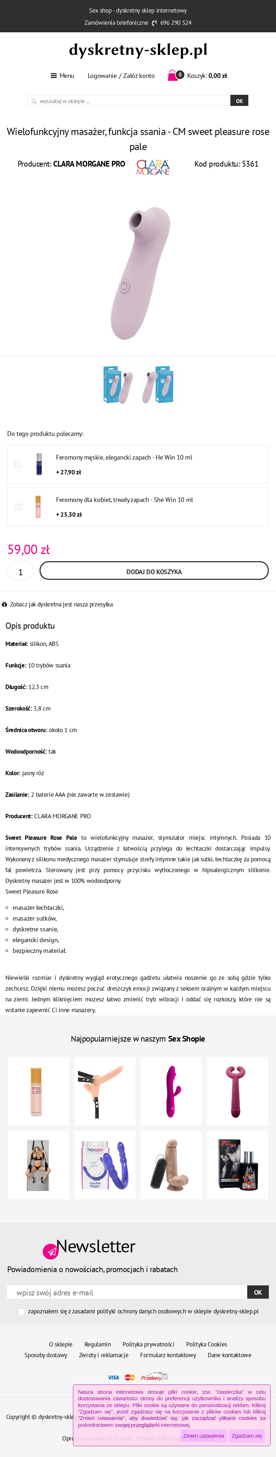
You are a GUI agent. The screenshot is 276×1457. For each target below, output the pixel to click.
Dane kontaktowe (230, 1355)
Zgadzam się (247, 1436)
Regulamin (97, 1344)
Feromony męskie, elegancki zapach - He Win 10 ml (124, 457)
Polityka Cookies (206, 1344)
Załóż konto (139, 75)
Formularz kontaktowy (168, 1355)
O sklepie (61, 1344)
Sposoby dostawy (45, 1355)
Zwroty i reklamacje (104, 1355)
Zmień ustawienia (203, 1436)
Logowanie (102, 75)
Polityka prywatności (148, 1344)
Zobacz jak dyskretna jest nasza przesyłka (61, 604)
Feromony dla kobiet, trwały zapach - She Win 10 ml (124, 499)
